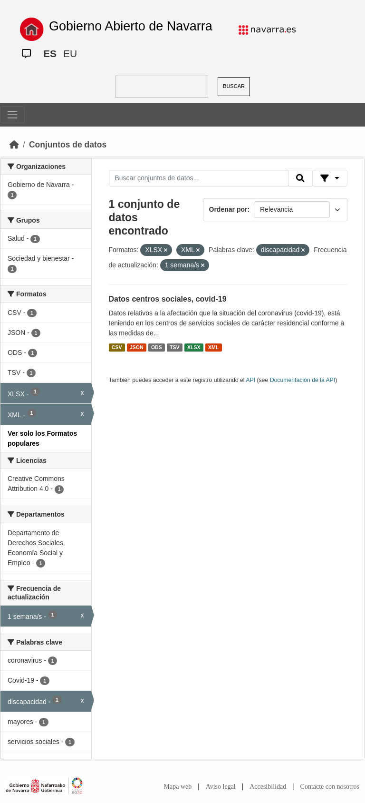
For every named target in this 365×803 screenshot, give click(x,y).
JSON (137, 347)
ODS (156, 347)
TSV (174, 347)
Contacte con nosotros (329, 786)
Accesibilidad (268, 786)
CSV (117, 347)
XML (213, 347)
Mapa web (178, 786)
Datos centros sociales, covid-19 (168, 299)
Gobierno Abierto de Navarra (130, 26)
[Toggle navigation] (12, 114)
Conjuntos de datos (67, 144)
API (250, 380)
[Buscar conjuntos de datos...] (198, 178)
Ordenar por (228, 209)
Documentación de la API (303, 380)
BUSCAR (234, 86)
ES (50, 53)
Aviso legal (221, 786)
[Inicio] (14, 144)
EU (70, 53)
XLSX (193, 347)
